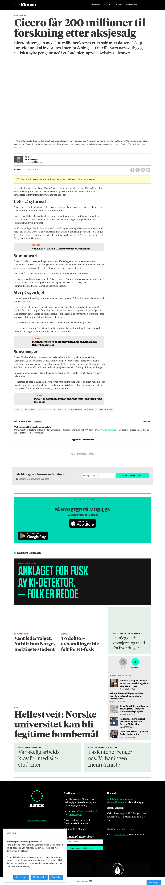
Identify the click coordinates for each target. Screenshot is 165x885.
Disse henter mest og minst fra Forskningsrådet (134, 733)
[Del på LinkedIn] (143, 170)
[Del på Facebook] (132, 170)
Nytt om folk (131, 6)
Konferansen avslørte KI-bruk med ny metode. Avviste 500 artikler (133, 721)
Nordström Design (125, 829)
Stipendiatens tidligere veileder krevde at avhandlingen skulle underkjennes (126, 696)
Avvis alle (56, 877)
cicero (19, 409)
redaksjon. (89, 811)
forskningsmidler (77, 409)
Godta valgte (39, 877)
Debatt (107, 6)
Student (118, 6)
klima (92, 409)
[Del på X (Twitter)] (137, 170)
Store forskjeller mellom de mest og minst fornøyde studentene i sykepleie (134, 708)
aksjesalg (30, 409)
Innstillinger (153, 883)
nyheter (62, 409)
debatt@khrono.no (117, 802)
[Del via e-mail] (148, 170)
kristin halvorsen (46, 409)
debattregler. (75, 814)
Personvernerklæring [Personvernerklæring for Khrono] (37, 820)
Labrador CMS (121, 834)
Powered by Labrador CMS (82, 881)
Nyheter (96, 6)
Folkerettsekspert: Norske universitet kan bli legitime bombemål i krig (134, 683)
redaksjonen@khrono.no (120, 799)
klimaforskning (105, 409)
